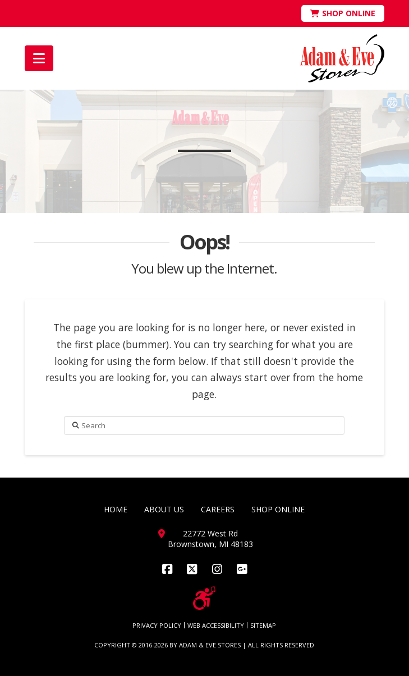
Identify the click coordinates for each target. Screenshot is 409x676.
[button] (39, 58)
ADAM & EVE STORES (210, 645)
